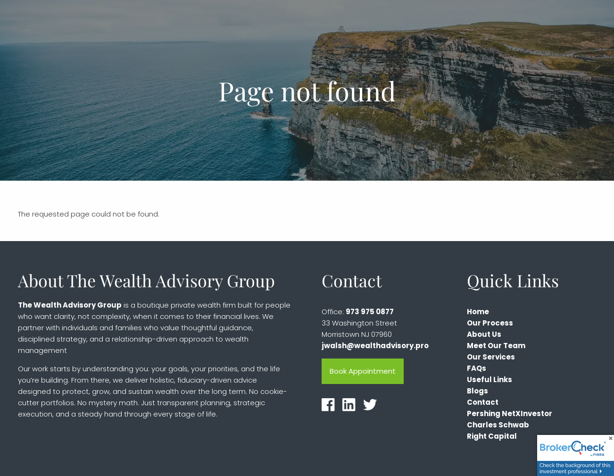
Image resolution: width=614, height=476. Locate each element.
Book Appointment (363, 371)
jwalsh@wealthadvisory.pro (375, 346)
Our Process (490, 323)
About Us (484, 335)
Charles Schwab (498, 425)
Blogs (477, 391)
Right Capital (492, 437)
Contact (482, 403)
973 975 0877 (370, 312)
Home (478, 312)
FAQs (476, 369)
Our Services (491, 357)
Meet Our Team (496, 346)
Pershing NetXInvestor (509, 414)
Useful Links (489, 380)
